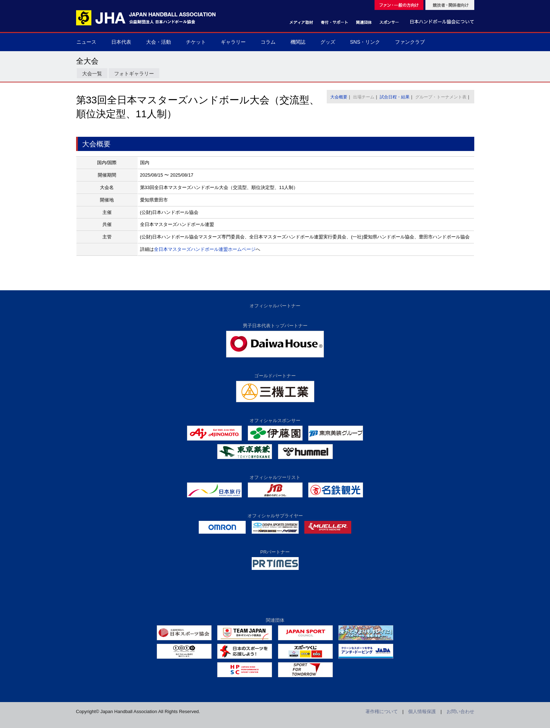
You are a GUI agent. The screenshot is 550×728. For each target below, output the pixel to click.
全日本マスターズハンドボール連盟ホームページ (205, 249)
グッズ (327, 42)
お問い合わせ (460, 711)
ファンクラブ (410, 42)
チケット (196, 42)
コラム (268, 42)
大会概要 (338, 97)
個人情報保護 (422, 711)
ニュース (86, 42)
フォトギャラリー (134, 73)
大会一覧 (92, 73)
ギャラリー (233, 42)
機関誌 (297, 42)
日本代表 (121, 42)
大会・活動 (158, 42)
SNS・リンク (365, 42)
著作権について (381, 711)
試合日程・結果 (395, 97)
